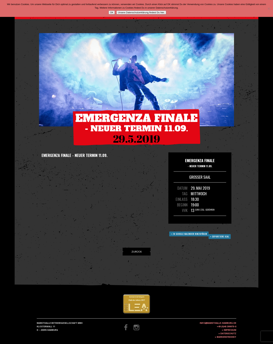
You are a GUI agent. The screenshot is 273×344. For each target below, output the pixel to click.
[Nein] (268, 8)
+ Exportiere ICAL (219, 236)
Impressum (230, 329)
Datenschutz (228, 333)
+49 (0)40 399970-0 (226, 326)
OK (111, 12)
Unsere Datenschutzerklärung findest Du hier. (141, 12)
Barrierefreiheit (226, 336)
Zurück (136, 251)
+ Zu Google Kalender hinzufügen (189, 234)
